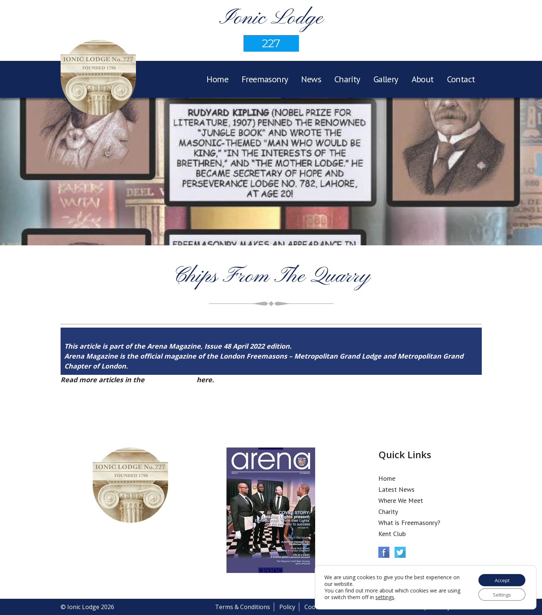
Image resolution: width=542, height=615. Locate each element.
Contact (461, 79)
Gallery (386, 79)
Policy (287, 607)
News (311, 79)
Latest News (396, 489)
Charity (347, 79)
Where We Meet (400, 500)
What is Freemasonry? (409, 522)
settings (398, 596)
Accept (500, 578)
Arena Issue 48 (170, 379)
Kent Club (392, 533)
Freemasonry (265, 79)
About (423, 79)
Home (217, 79)
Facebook (383, 552)
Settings (499, 593)
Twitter (400, 552)
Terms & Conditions (242, 607)
